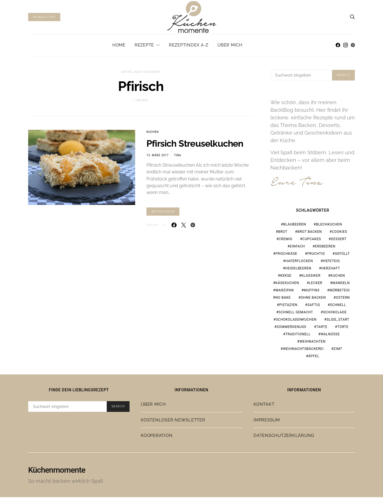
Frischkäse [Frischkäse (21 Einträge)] (286, 254)
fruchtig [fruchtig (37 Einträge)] (316, 254)
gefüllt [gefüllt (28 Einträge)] (342, 254)
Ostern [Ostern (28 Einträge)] (343, 298)
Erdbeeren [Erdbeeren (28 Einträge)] (325, 247)
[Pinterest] (353, 45)
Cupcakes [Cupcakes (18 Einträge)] (311, 240)
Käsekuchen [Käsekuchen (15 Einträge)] (287, 284)
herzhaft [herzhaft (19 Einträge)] (330, 269)
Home (119, 45)
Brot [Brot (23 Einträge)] (282, 233)
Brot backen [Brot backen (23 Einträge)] (309, 233)
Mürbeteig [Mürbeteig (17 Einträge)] (339, 291)
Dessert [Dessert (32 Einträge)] (338, 240)
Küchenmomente (56, 471)
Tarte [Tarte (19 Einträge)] (321, 328)
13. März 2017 (157, 155)
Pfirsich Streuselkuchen (194, 143)
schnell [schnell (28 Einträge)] (338, 306)
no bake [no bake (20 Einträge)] (283, 298)
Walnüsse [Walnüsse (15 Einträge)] (330, 335)
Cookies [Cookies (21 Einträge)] (339, 233)
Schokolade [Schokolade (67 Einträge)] (335, 313)
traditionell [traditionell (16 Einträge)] (298, 335)
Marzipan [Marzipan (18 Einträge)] (284, 291)
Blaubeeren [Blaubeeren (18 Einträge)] (294, 225)
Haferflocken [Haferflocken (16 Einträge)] (299, 262)
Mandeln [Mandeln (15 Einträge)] (341, 284)
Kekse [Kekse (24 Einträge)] (285, 276)
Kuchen (152, 131)
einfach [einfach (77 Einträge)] (297, 247)
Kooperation (156, 436)
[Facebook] (338, 45)
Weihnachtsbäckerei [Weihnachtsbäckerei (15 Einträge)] (303, 350)
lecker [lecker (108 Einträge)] (315, 284)
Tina (177, 155)
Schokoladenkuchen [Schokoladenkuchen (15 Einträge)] (296, 320)
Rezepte (144, 45)
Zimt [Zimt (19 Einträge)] (338, 350)
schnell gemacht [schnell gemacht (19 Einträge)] (296, 313)
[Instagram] (345, 45)
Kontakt (263, 405)
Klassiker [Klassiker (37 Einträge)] (310, 276)
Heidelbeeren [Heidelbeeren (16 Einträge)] (298, 269)
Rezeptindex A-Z (188, 45)
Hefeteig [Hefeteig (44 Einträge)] (331, 262)
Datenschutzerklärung (283, 436)
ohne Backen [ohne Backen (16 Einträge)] (313, 298)
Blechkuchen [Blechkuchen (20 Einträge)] (329, 225)
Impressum (266, 420)
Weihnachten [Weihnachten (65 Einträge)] (313, 342)
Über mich (229, 45)
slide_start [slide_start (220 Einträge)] (338, 320)
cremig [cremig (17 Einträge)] (285, 240)
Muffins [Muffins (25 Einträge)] (312, 291)
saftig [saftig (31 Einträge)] (314, 306)
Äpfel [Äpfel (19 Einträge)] (313, 357)
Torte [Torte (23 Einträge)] (343, 328)
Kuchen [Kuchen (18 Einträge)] (337, 276)
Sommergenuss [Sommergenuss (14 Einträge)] (291, 328)
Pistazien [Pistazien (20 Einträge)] (288, 306)
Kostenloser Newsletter (173, 420)
